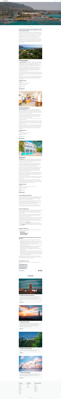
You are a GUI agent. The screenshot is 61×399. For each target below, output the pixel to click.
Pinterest (28, 387)
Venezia (35, 385)
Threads (28, 386)
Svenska (20, 390)
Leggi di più (21, 302)
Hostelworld (23, 224)
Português (20, 392)
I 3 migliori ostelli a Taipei (24, 321)
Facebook (28, 384)
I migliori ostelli (31, 26)
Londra (35, 384)
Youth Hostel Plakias (23, 61)
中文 (19, 394)
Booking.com (28, 222)
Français (20, 387)
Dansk (20, 391)
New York (35, 391)
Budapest (35, 387)
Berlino (35, 388)
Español (20, 386)
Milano (35, 386)
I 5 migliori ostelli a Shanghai (25, 372)
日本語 (20, 393)
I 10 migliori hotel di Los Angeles (26, 348)
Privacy (20, 384)
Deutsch (20, 385)
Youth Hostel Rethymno (23, 109)
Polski (20, 388)
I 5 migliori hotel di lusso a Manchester (27, 295)
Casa (28, 26)
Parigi (35, 390)
